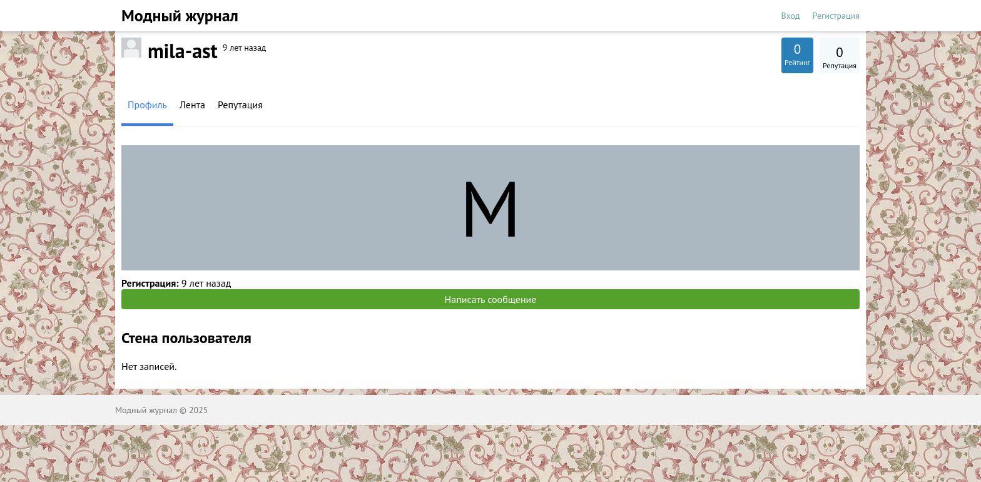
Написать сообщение (491, 299)
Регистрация (836, 15)
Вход (790, 15)
